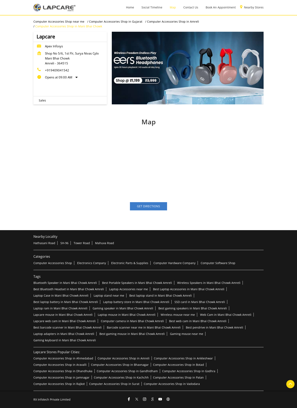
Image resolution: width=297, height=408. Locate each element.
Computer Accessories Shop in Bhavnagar (120, 365)
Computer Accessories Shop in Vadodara (172, 384)
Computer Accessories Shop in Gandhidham (127, 371)
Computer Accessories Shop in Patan (178, 377)
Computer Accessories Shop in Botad (178, 365)
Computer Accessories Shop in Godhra (188, 371)
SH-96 (64, 243)
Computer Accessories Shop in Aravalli (60, 365)
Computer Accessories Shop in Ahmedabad (63, 358)
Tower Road (82, 243)
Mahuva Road (104, 243)
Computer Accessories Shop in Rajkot (59, 384)
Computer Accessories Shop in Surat (114, 384)
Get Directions (148, 206)
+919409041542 (57, 70)
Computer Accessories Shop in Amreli (124, 358)
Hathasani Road (44, 243)
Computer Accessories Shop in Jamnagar (61, 377)
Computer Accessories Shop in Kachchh (121, 377)
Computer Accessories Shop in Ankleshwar (183, 358)
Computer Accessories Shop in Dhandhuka (62, 371)
